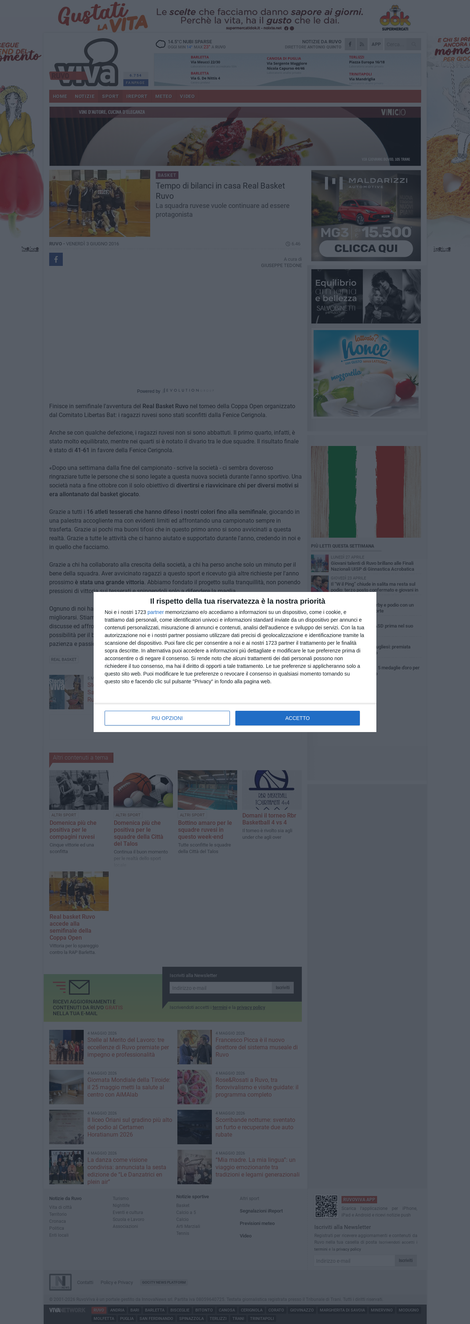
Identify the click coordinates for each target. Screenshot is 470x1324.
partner (156, 612)
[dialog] (235, 662)
